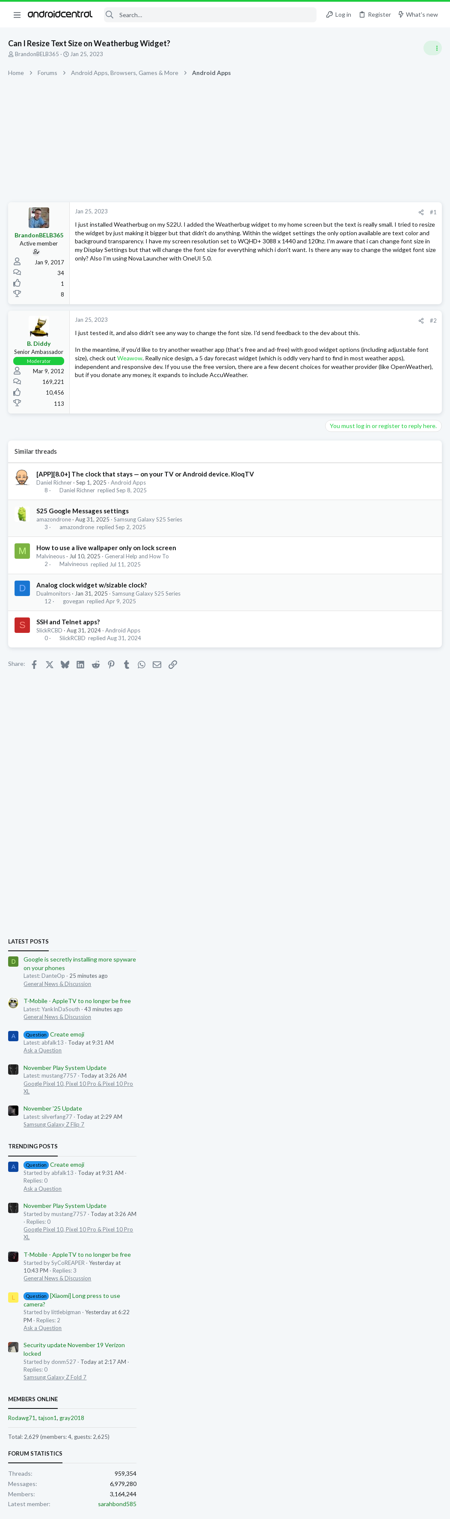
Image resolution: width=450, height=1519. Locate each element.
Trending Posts (338, 668)
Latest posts (333, 463)
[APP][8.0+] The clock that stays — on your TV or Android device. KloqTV (146, 475)
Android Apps (128, 483)
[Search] (210, 14)
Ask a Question (348, 572)
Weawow (269, 366)
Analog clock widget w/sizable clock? (92, 586)
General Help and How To (137, 557)
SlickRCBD (50, 631)
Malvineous (51, 557)
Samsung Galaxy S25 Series (148, 520)
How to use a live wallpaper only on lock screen (107, 549)
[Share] (284, 212)
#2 (296, 320)
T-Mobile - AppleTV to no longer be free (382, 523)
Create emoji (359, 556)
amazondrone (54, 520)
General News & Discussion (362, 506)
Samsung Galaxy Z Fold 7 (360, 899)
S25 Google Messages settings (83, 512)
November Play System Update (370, 589)
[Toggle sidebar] (432, 48)
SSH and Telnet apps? (68, 623)
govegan (73, 602)
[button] (17, 14)
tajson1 (352, 940)
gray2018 (376, 940)
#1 (296, 212)
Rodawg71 (326, 940)
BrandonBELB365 (37, 54)
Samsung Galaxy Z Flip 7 (359, 647)
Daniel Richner (54, 483)
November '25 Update (358, 631)
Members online (338, 921)
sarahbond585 (422, 1026)
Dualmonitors (54, 594)
